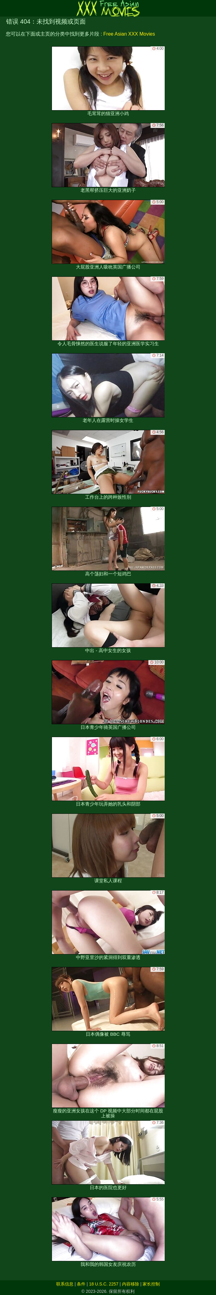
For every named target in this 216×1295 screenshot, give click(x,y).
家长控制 (151, 1283)
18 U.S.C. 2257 (104, 1283)
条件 (81, 1283)
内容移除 (130, 1283)
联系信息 (64, 1283)
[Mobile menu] (5, 8)
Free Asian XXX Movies (129, 34)
